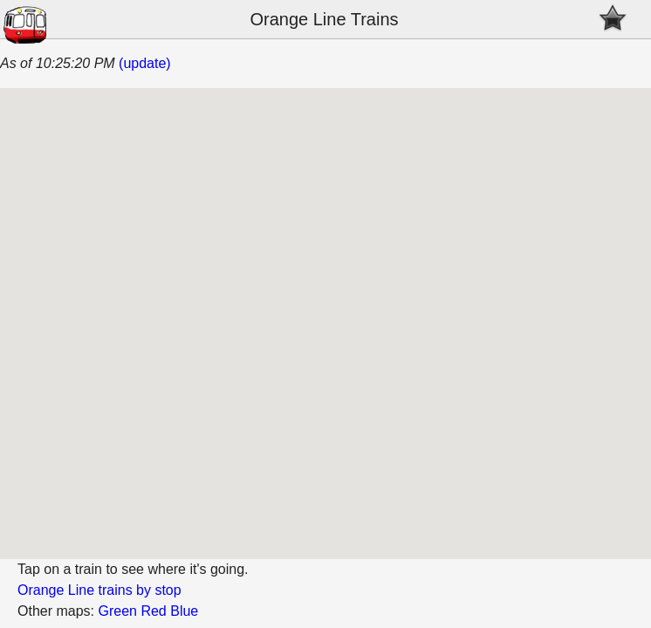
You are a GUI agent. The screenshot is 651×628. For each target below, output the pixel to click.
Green (117, 611)
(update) (145, 63)
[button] (355, 314)
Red (153, 611)
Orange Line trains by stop (99, 590)
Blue (184, 611)
